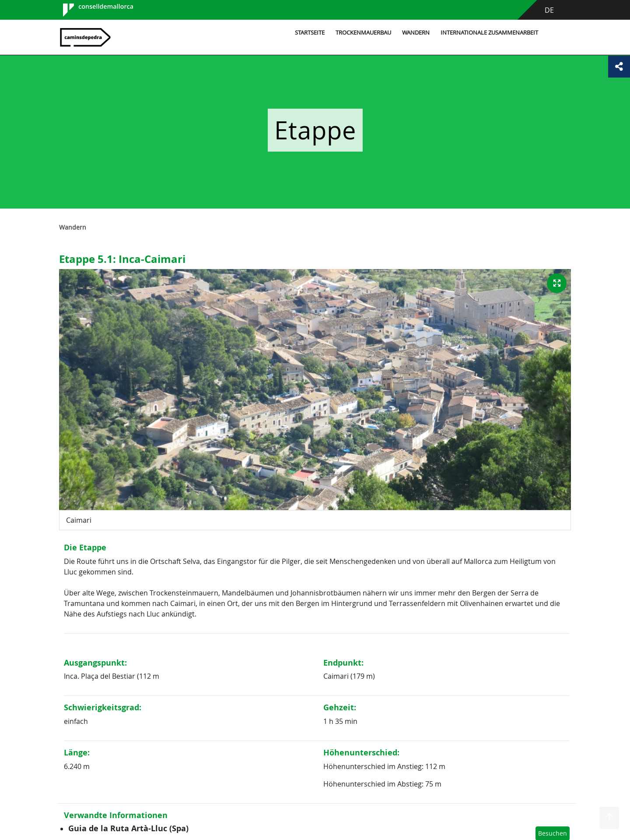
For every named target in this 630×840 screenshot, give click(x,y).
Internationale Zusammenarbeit (489, 32)
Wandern (416, 32)
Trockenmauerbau (363, 32)
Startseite (310, 32)
